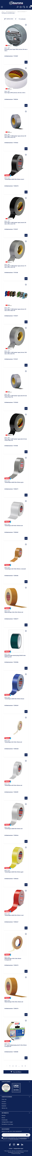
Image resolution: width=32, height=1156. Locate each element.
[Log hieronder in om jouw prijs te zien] (30, 7)
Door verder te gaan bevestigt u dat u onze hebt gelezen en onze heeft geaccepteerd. (16, 1138)
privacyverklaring (23, 1137)
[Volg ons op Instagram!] (14, 1144)
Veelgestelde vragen (7, 1122)
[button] (25, 1066)
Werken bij (4, 1108)
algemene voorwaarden (14, 1138)
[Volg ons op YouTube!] (18, 1144)
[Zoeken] (17, 7)
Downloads (5, 1120)
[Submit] (26, 1135)
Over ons (4, 1099)
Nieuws (3, 1115)
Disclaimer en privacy (7, 1124)
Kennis (3, 1117)
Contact (4, 1101)
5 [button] (22, 1066)
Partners (4, 1103)
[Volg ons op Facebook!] (10, 1144)
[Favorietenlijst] (21, 7)
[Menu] (2, 7)
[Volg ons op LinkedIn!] (22, 1144)
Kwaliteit (4, 1106)
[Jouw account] (27, 7)
